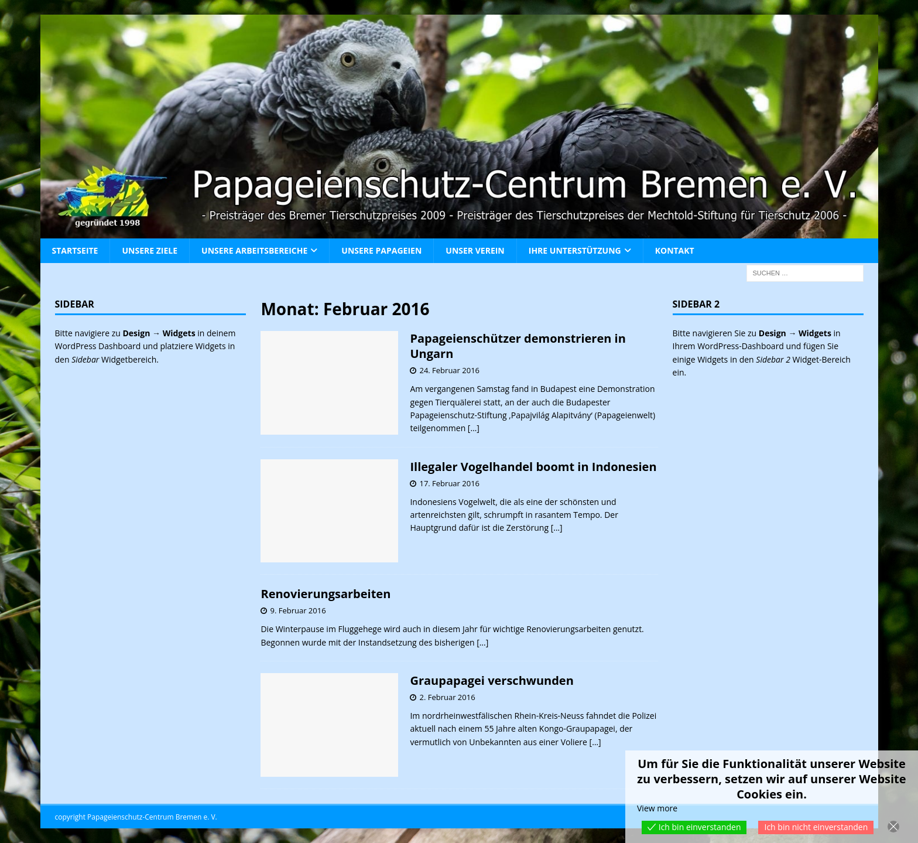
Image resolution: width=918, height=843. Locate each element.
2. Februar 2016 (447, 697)
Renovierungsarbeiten (326, 594)
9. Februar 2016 (298, 610)
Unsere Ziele (149, 250)
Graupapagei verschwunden (491, 680)
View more (657, 808)
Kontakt (674, 250)
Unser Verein (475, 250)
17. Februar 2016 (449, 483)
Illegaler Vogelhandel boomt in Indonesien (533, 467)
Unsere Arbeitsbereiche (254, 250)
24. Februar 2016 (449, 370)
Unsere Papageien (381, 250)
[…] (473, 428)
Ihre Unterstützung (575, 250)
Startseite (75, 250)
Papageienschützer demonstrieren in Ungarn (517, 345)
